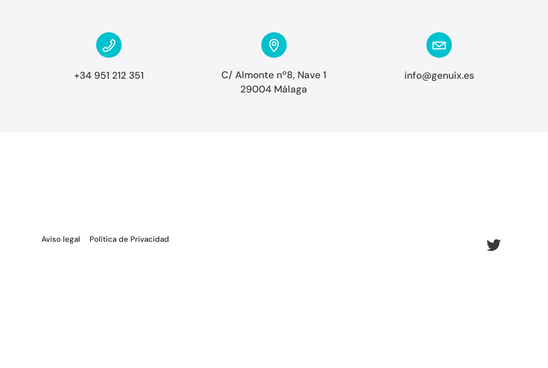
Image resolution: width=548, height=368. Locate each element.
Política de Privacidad (129, 239)
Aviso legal (60, 239)
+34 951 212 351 (109, 75)
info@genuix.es (439, 75)
